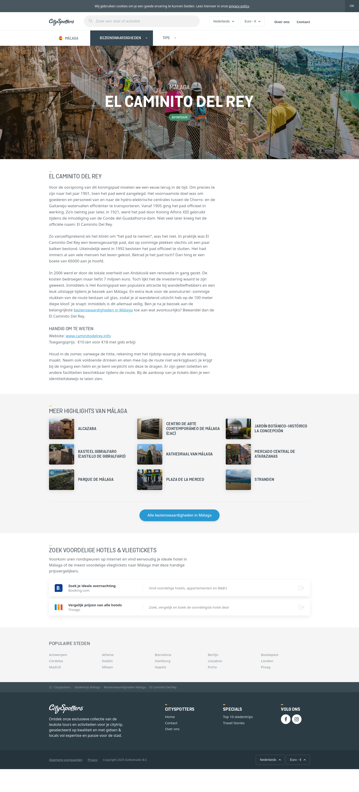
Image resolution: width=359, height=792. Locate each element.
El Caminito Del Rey (163, 687)
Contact (303, 21)
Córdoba (56, 661)
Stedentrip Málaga (87, 687)
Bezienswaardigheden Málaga (125, 687)
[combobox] (142, 21)
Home (170, 716)
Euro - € (253, 21)
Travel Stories (234, 723)
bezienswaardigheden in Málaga (103, 310)
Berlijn (213, 654)
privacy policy (239, 6)
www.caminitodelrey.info (88, 335)
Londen (267, 661)
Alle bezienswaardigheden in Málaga (179, 515)
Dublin (107, 661)
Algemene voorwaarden (65, 760)
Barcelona (163, 654)
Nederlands (223, 21)
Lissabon (215, 661)
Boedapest (269, 654)
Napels (160, 667)
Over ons (282, 21)
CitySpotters (60, 687)
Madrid (55, 667)
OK (352, 6)
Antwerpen (58, 654)
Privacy (93, 760)
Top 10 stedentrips (238, 716)
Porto (212, 667)
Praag (266, 667)
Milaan (107, 667)
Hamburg (162, 661)
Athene (108, 654)
